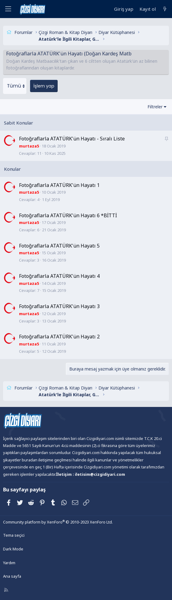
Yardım (9, 562)
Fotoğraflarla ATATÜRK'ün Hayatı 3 (59, 306)
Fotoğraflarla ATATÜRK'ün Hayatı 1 (59, 185)
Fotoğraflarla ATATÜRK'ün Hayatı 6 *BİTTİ (68, 215)
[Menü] (8, 9)
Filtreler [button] (154, 107)
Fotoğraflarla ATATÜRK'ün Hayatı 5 (59, 245)
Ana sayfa (12, 576)
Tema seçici (14, 535)
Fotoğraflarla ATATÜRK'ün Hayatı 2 (59, 336)
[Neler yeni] (165, 9)
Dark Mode (13, 549)
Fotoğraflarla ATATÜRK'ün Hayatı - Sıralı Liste (72, 138)
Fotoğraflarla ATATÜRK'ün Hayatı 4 (59, 276)
